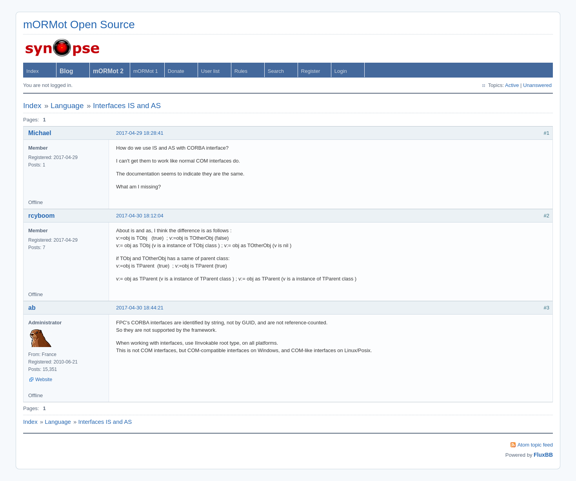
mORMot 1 (145, 71)
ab (32, 307)
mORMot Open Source (79, 24)
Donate (176, 71)
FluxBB (543, 455)
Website (43, 379)
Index (32, 71)
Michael (39, 133)
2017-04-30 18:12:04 (140, 216)
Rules (240, 71)
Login (340, 71)
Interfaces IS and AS (127, 105)
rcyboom (41, 215)
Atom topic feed (535, 445)
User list (210, 71)
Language (67, 105)
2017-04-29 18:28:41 (140, 133)
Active (512, 85)
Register (310, 71)
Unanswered (537, 85)
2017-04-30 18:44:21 (140, 308)
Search (276, 71)
